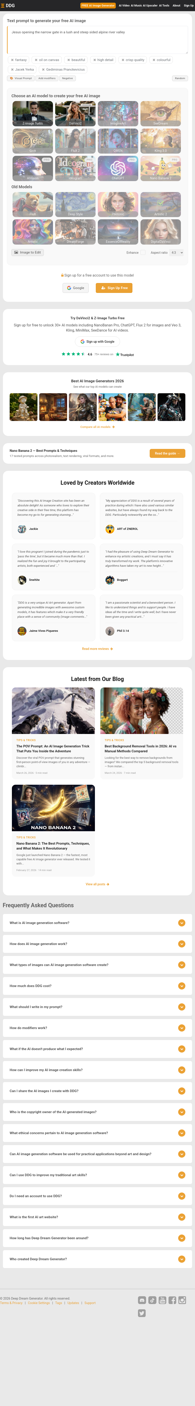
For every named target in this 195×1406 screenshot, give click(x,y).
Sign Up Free (114, 288)
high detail (103, 59)
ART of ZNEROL (127, 529)
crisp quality (133, 59)
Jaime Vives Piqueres (43, 631)
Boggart (122, 580)
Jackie (33, 529)
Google (75, 288)
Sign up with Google (97, 342)
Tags (58, 1303)
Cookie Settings (39, 1303)
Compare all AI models (97, 427)
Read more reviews (97, 649)
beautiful (76, 59)
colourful (161, 59)
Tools (164, 5)
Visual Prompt (21, 78)
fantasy (18, 59)
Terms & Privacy (11, 1303)
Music (136, 5)
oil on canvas (46, 59)
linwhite (34, 580)
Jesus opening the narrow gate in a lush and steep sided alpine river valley (97, 40)
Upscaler (150, 5)
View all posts (97, 884)
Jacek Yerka (22, 69)
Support (90, 1303)
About (176, 5)
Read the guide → (167, 453)
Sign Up (189, 5)
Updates (73, 1303)
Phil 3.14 (123, 631)
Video (124, 5)
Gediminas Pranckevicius (63, 69)
